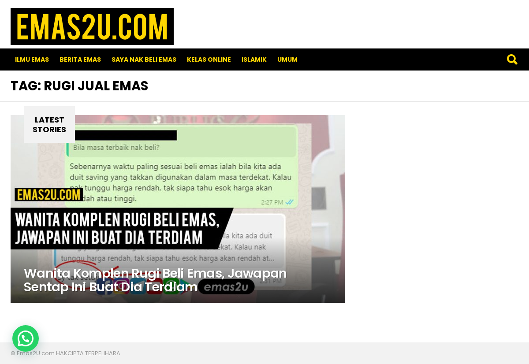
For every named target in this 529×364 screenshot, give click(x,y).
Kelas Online (209, 59)
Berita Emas (80, 59)
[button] (25, 338)
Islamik (254, 59)
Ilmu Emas (32, 59)
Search (511, 59)
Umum (287, 59)
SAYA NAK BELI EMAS (144, 59)
